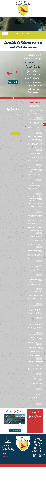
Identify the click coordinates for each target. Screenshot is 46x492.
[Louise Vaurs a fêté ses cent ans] (35, 312)
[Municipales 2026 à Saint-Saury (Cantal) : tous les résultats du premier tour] (35, 127)
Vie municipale (20, 34)
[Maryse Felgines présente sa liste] (35, 188)
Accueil (5, 33)
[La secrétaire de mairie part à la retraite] (35, 383)
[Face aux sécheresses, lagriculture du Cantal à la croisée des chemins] (35, 205)
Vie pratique (31, 34)
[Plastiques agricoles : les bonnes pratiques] (35, 242)
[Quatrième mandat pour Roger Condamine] (35, 327)
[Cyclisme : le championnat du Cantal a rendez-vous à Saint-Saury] (35, 225)
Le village (11, 34)
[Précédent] (4, 126)
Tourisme (39, 34)
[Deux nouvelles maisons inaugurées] (35, 269)
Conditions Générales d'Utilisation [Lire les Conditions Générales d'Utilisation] (26, 465)
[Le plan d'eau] (20, 419)
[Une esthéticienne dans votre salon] (35, 398)
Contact (23, 36)
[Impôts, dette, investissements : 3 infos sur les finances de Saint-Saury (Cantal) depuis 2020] (35, 144)
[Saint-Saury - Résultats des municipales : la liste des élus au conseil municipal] (35, 112)
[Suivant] (25, 126)
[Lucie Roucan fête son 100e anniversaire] (35, 298)
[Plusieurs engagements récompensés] (35, 159)
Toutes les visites (15, 430)
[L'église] (9, 419)
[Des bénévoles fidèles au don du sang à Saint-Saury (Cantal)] (35, 283)
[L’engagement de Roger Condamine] (35, 256)
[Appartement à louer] (14, 124)
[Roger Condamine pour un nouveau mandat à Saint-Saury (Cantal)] (35, 368)
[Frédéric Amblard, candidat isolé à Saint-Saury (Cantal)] (35, 340)
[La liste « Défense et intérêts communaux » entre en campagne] (35, 174)
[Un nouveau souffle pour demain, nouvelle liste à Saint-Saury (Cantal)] (35, 353)
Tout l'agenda (12, 82)
